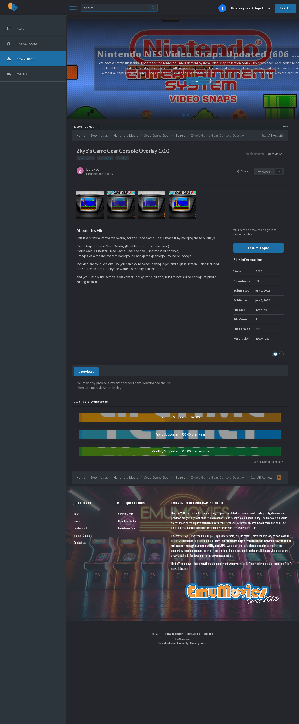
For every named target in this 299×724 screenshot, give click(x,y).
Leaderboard (80, 528)
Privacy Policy (174, 634)
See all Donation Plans (268, 462)
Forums (78, 521)
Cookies (208, 634)
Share (243, 171)
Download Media (127, 521)
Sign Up (285, 8)
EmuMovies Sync (127, 528)
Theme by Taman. (198, 643)
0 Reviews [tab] (86, 371)
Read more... (182, 81)
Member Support (83, 535)
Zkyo (95, 169)
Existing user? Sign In (250, 8)
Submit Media (125, 514)
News (76, 514)
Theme (156, 634)
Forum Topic (258, 248)
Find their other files (99, 174)
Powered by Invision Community (173, 643)
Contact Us (80, 542)
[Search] (119, 8)
